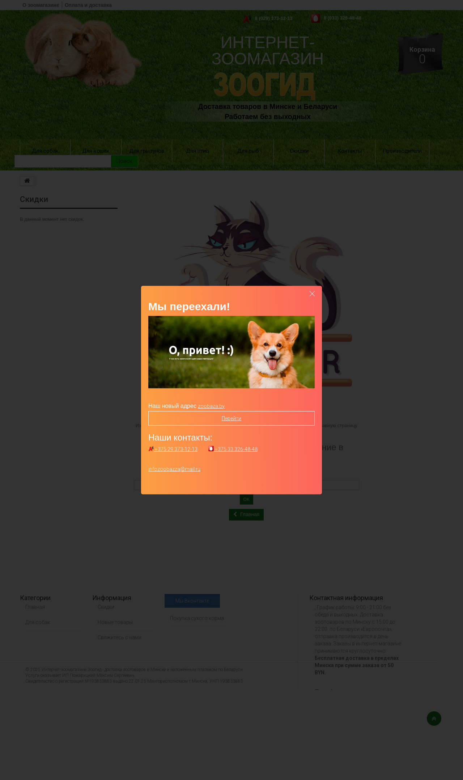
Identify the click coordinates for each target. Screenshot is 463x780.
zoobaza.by (211, 406)
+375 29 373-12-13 (172, 449)
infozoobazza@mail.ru (174, 469)
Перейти (231, 418)
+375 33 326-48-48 (233, 449)
